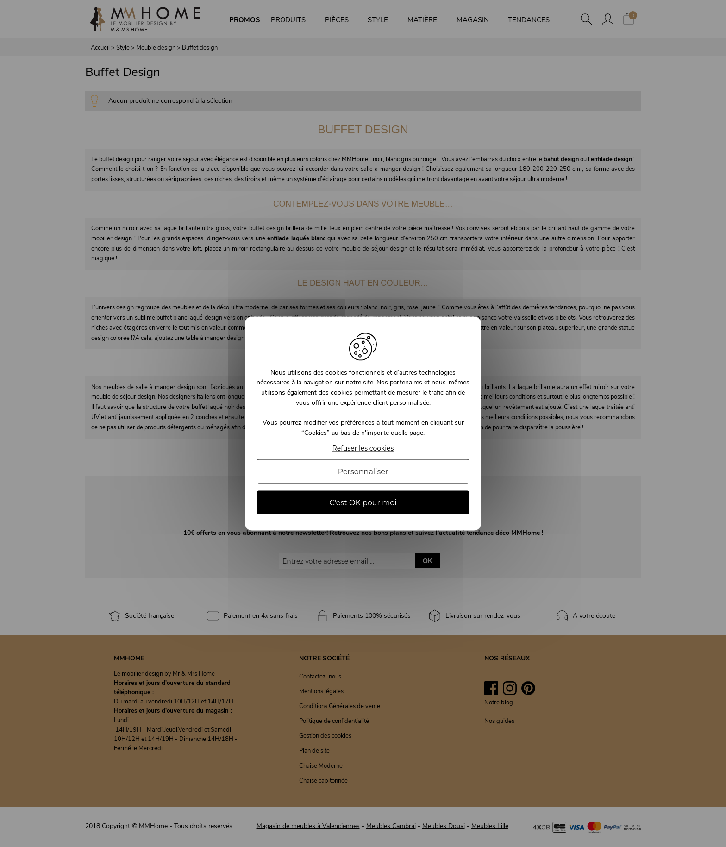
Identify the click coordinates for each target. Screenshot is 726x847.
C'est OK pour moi (362, 502)
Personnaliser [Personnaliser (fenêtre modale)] (363, 471)
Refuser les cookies (363, 448)
